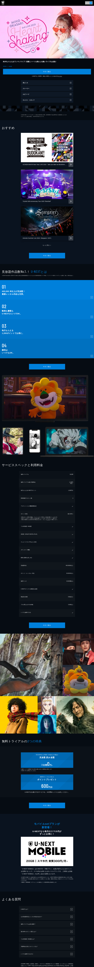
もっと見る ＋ (47, 245)
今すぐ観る (47, 71)
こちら (60, 76)
